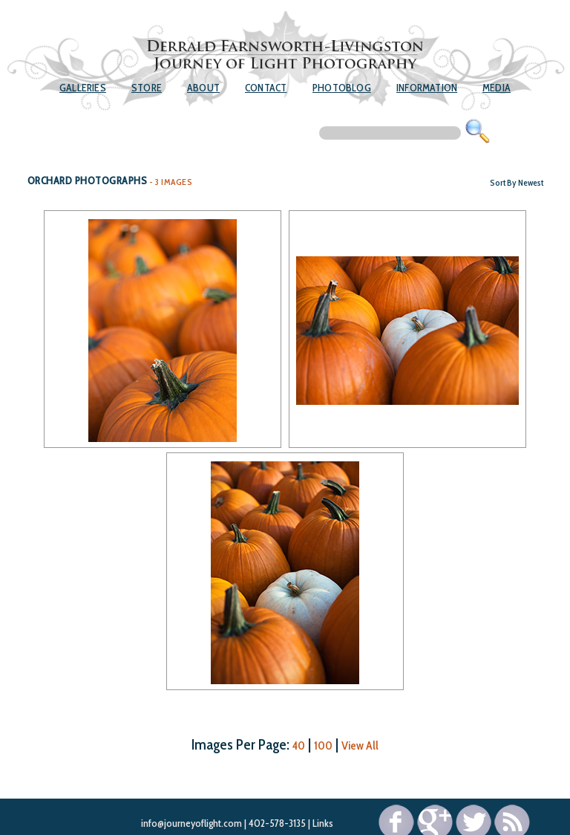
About (203, 87)
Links (322, 823)
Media (496, 87)
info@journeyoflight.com (191, 823)
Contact (265, 87)
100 (323, 745)
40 (298, 745)
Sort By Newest (516, 182)
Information (426, 87)
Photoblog (341, 87)
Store (146, 87)
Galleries (82, 87)
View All (360, 745)
